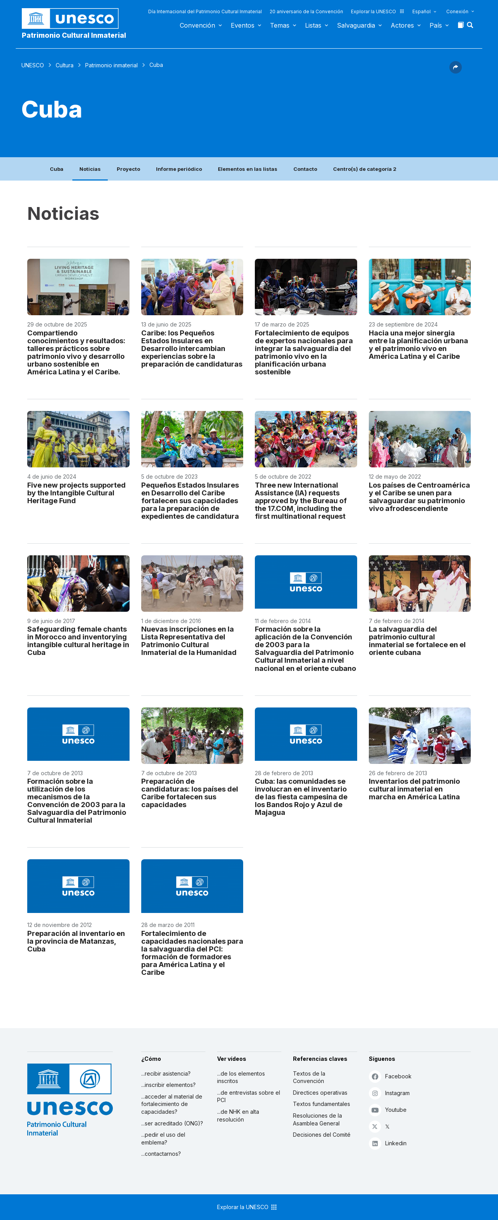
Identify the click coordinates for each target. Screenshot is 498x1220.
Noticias (90, 169)
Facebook (390, 1076)
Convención (197, 25)
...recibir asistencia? (166, 1073)
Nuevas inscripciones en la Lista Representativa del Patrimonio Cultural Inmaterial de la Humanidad (189, 641)
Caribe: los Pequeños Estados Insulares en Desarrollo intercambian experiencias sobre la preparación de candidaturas (191, 348)
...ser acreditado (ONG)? (172, 1123)
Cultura (65, 65)
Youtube (388, 1110)
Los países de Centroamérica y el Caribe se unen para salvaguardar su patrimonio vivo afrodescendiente (419, 497)
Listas (313, 25)
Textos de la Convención (309, 1077)
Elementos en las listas (247, 169)
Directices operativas (320, 1092)
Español (421, 11)
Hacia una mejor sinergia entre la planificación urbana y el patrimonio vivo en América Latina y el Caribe (418, 344)
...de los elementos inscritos (241, 1077)
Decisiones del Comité (322, 1134)
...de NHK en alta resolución (238, 1115)
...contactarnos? (161, 1153)
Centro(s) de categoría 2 (364, 169)
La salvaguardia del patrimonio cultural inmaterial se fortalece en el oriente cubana (417, 641)
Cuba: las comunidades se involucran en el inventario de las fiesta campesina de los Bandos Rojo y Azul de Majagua (301, 796)
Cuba (56, 169)
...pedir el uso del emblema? (163, 1138)
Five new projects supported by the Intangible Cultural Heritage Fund (76, 493)
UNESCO (32, 65)
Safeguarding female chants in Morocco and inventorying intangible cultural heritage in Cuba (78, 641)
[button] (471, 27)
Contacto (305, 169)
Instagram (389, 1093)
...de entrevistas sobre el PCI (248, 1096)
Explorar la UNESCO (378, 11)
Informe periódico (179, 169)
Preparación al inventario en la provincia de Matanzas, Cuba (76, 941)
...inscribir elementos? (168, 1084)
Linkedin (388, 1143)
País (436, 25)
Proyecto (128, 169)
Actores (402, 25)
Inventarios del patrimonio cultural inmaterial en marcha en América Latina (414, 789)
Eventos (242, 25)
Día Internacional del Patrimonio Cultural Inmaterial (205, 11)
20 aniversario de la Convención (306, 11)
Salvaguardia (356, 25)
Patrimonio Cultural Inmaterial (74, 35)
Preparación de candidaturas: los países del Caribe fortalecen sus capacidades (189, 793)
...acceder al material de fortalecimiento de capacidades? (171, 1104)
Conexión (457, 11)
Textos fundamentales (321, 1104)
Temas (279, 25)
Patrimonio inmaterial (111, 65)
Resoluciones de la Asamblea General (317, 1119)
